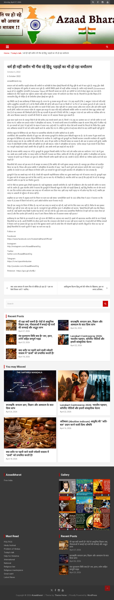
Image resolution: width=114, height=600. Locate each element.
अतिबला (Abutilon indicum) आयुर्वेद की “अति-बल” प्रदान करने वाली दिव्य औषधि (83, 423)
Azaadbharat (37, 595)
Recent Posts (16, 316)
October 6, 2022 (13, 72)
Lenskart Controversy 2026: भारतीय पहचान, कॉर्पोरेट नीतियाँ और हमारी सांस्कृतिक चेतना (87, 339)
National (7, 563)
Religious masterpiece (13, 570)
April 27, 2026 (24, 331)
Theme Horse (61, 595)
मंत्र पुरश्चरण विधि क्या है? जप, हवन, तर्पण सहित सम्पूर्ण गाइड (35, 338)
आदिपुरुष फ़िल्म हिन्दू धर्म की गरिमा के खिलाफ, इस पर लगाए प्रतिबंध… (83, 288)
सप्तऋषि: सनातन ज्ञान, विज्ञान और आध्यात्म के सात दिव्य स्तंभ (86, 323)
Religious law (9, 566)
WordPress (92, 595)
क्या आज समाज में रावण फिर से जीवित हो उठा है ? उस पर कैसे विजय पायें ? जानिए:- (32, 288)
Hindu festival (10, 545)
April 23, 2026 (24, 342)
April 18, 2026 (24, 357)
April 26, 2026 (76, 328)
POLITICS (8, 542)
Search (105, 304)
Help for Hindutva (11, 556)
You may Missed (16, 366)
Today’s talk (9, 552)
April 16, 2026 (65, 428)
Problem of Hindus (12, 549)
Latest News (9, 577)
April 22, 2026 (76, 345)
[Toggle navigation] (7, 47)
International (9, 559)
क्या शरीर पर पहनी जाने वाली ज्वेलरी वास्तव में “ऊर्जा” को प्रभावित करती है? (36, 352)
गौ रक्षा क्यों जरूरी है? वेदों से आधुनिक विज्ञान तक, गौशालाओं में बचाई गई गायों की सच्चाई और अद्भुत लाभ (36, 324)
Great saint (8, 574)
